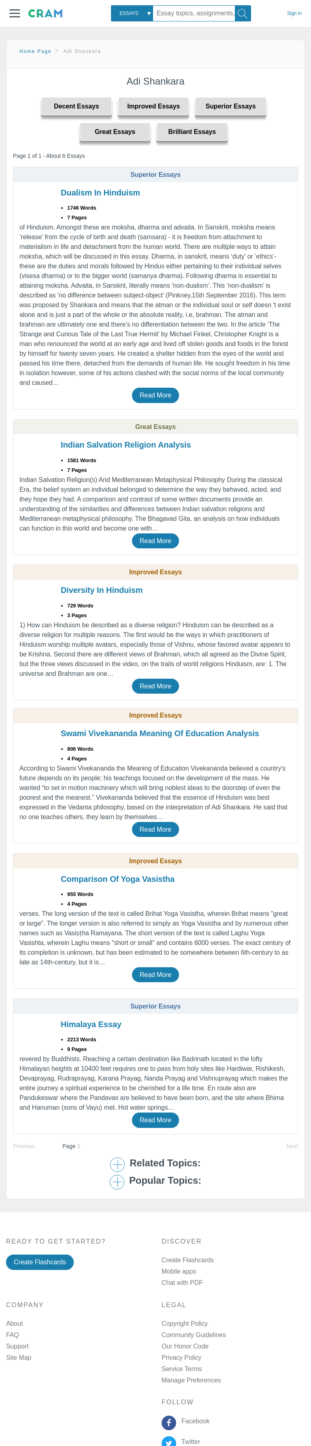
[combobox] (132, 13)
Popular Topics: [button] (165, 1180)
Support (17, 1346)
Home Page (35, 51)
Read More (155, 395)
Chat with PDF (182, 1282)
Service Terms (182, 1368)
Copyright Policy (185, 1323)
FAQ (12, 1334)
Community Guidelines (194, 1334)
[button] (14, 13)
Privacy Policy (181, 1357)
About (14, 1323)
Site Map (18, 1357)
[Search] (243, 13)
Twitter (189, 1441)
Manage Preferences (191, 1380)
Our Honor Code (185, 1346)
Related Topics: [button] (165, 1163)
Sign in (294, 13)
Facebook (193, 1421)
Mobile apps (179, 1271)
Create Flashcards (40, 1262)
